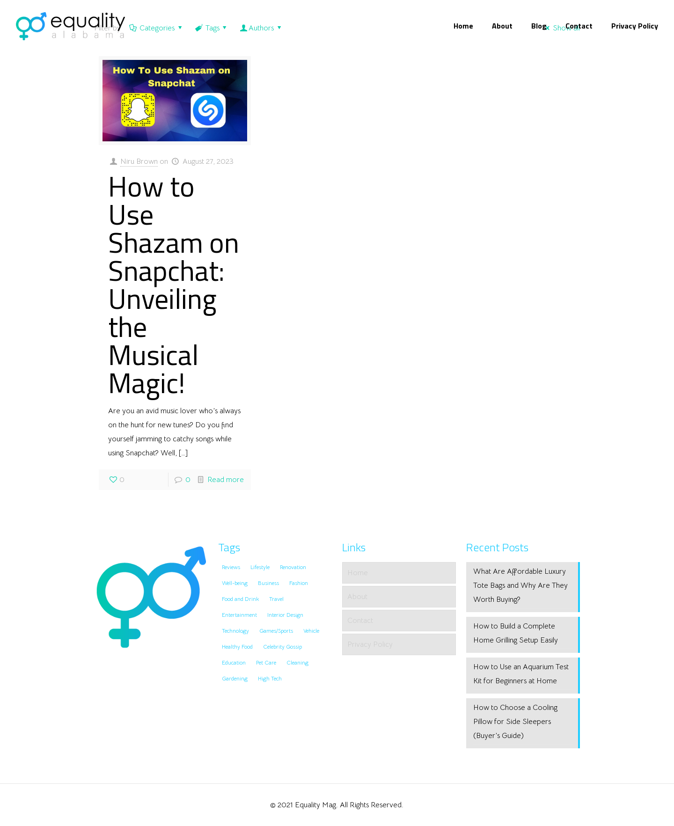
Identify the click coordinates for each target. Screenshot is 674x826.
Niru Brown (139, 161)
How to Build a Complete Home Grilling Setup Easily (515, 633)
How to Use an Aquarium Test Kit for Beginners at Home (521, 674)
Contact (360, 620)
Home (357, 572)
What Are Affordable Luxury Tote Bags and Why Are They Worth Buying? (520, 585)
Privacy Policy (370, 644)
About (357, 596)
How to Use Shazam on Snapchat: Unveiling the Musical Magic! (173, 284)
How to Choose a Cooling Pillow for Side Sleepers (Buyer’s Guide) (515, 721)
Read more (225, 479)
